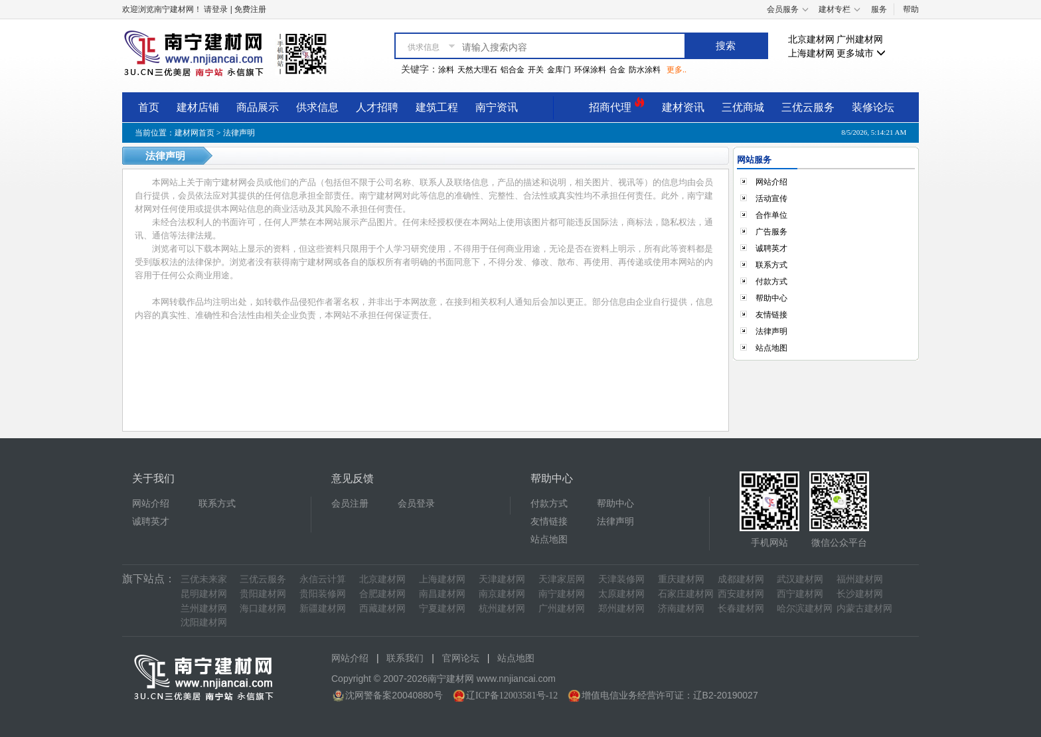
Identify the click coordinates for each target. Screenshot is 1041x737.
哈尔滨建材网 (805, 609)
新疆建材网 (322, 609)
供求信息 (317, 107)
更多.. (676, 69)
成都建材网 (741, 579)
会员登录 (416, 504)
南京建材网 (502, 594)
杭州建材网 (502, 609)
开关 (536, 69)
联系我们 (405, 658)
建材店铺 (198, 107)
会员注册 (349, 504)
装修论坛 (873, 107)
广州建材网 (860, 39)
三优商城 (743, 107)
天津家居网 (561, 579)
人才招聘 (377, 107)
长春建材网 (741, 609)
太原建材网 (621, 594)
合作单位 (771, 215)
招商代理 (617, 105)
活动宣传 (771, 198)
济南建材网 (681, 609)
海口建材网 (263, 609)
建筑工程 (437, 107)
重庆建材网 (681, 579)
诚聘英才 (771, 248)
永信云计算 (322, 579)
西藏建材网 (382, 609)
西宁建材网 (800, 594)
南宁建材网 (561, 594)
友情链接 (771, 314)
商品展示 (257, 107)
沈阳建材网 (204, 622)
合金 (617, 69)
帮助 (911, 9)
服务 (879, 9)
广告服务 (771, 231)
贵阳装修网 (322, 594)
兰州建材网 (204, 609)
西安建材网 (741, 594)
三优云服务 (808, 107)
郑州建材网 (621, 609)
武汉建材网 (800, 579)
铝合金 (512, 69)
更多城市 (861, 53)
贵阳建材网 (263, 594)
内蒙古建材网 (864, 609)
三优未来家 (204, 579)
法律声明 (771, 331)
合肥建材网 (382, 594)
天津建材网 (502, 579)
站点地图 (771, 348)
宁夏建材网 (442, 609)
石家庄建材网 (686, 594)
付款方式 (771, 281)
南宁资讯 (496, 107)
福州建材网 (860, 579)
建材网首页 (194, 132)
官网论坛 (460, 658)
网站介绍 (771, 182)
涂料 (446, 69)
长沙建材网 (860, 594)
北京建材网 (811, 39)
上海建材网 (811, 53)
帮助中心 (771, 298)
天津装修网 (621, 579)
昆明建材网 (204, 594)
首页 (148, 107)
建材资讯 (683, 107)
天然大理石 (477, 69)
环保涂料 (590, 69)
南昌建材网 (442, 594)
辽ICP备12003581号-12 (512, 695)
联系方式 (771, 265)
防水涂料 (645, 69)
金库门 (559, 69)
